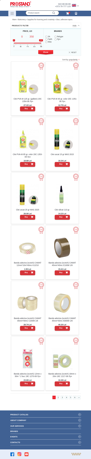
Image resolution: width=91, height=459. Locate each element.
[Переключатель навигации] (12, 13)
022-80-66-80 (64, 4)
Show (45, 52)
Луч (57, 39)
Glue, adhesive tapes (64, 19)
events (14, 437)
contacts (15, 442)
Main (14, 19)
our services (17, 426)
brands (14, 431)
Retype (59, 36)
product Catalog (19, 415)
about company (18, 420)
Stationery (22, 19)
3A (47, 36)
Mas (48, 41)
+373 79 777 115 (63, 6)
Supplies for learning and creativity (40, 19)
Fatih (48, 39)
